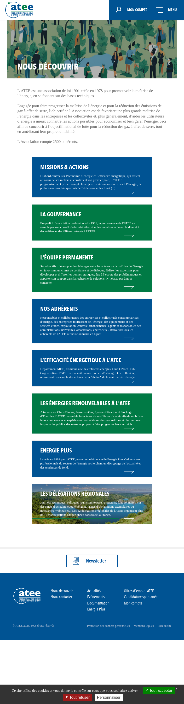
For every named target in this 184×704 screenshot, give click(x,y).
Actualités (94, 658)
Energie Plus (96, 674)
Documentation (98, 668)
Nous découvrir (62, 658)
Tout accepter (158, 690)
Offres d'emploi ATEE (139, 658)
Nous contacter (61, 663)
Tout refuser (77, 697)
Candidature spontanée (140, 663)
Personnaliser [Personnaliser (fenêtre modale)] (109, 697)
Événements (96, 663)
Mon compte (133, 668)
